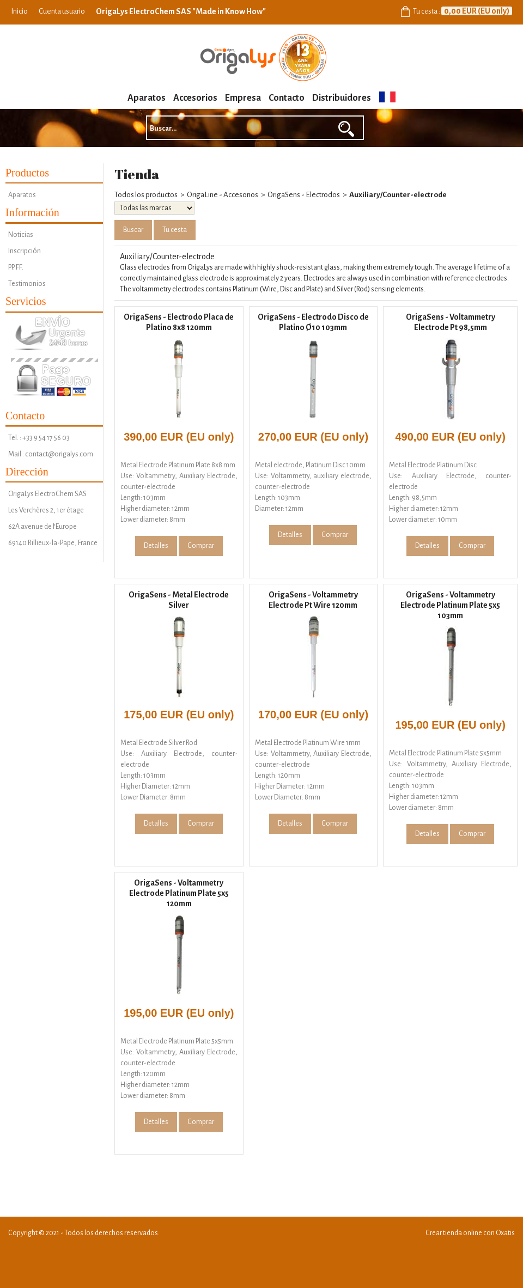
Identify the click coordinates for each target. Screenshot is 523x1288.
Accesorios (195, 98)
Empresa (243, 98)
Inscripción (24, 251)
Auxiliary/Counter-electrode (398, 195)
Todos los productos (146, 195)
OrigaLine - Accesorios (222, 195)
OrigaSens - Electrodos (303, 195)
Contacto (287, 98)
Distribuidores (341, 98)
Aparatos (146, 98)
